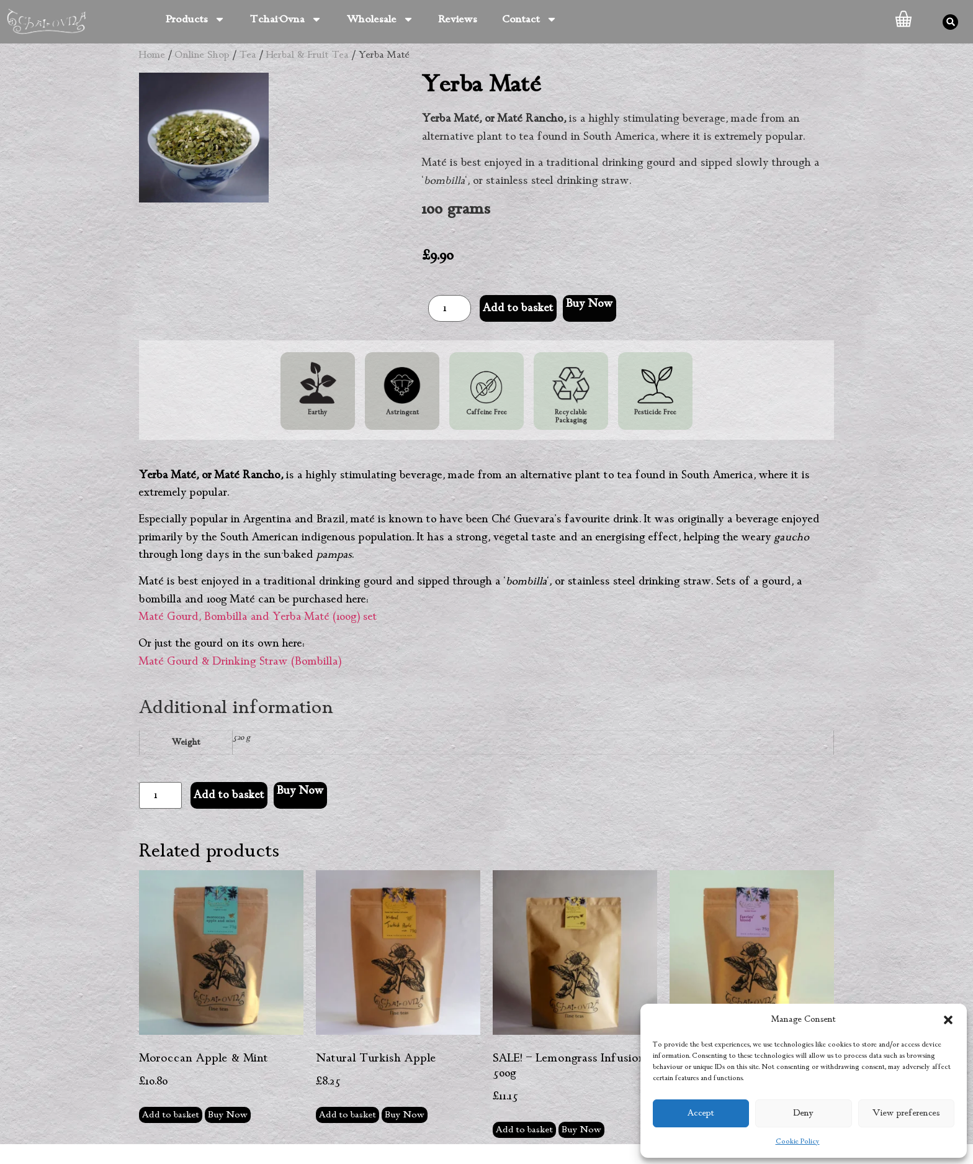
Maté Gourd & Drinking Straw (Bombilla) (240, 661)
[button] (948, 1020)
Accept (701, 1113)
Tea (248, 55)
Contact (529, 19)
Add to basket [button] (170, 1115)
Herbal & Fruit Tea (307, 55)
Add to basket (518, 308)
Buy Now (589, 304)
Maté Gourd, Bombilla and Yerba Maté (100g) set (258, 617)
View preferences (906, 1113)
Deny (803, 1113)
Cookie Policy (798, 1141)
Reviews (458, 19)
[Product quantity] (449, 308)
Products (195, 19)
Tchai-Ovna (286, 19)
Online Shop (202, 55)
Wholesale (380, 19)
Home (152, 55)
